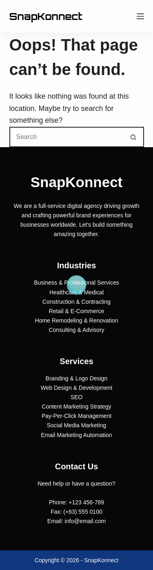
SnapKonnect (45, 16)
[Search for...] (66, 137)
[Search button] (134, 137)
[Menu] (140, 16)
